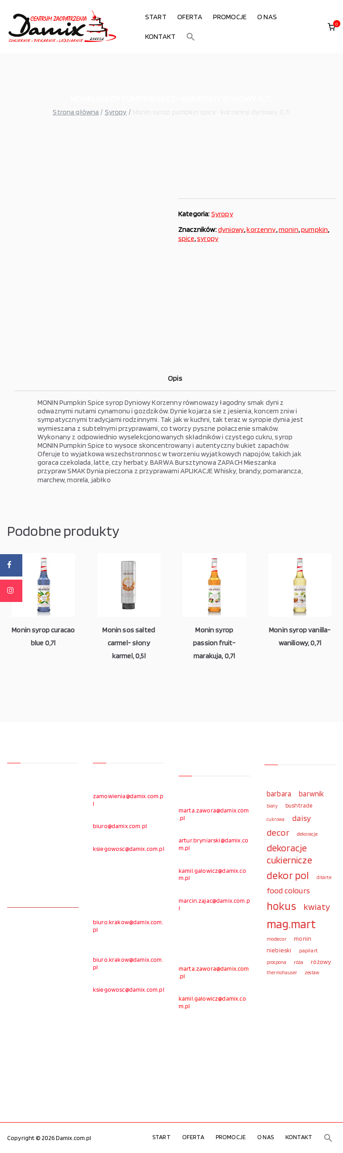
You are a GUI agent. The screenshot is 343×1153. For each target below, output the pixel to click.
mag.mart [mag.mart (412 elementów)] (291, 924)
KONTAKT (160, 36)
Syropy (116, 112)
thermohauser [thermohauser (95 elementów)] (282, 973)
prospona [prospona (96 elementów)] (276, 962)
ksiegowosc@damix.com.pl (128, 848)
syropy (207, 238)
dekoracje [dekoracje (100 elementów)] (307, 834)
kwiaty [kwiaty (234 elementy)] (317, 906)
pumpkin (314, 229)
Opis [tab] (175, 378)
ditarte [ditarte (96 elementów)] (324, 877)
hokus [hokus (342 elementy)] (281, 906)
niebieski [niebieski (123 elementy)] (279, 950)
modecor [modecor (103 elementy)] (276, 939)
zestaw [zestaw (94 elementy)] (312, 973)
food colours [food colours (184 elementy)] (288, 890)
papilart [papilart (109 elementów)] (308, 950)
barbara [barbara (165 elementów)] (279, 793)
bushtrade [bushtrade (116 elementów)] (298, 805)
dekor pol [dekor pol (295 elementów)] (288, 875)
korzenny (261, 229)
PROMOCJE (230, 17)
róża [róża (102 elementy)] (298, 962)
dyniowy (231, 229)
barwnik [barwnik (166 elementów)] (311, 793)
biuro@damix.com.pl (120, 825)
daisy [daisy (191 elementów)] (301, 818)
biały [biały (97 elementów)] (272, 806)
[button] (190, 36)
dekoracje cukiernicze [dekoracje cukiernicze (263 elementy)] (289, 853)
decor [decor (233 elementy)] (278, 832)
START (156, 17)
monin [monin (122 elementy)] (302, 938)
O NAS (267, 17)
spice (186, 238)
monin (288, 229)
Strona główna (76, 112)
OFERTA (189, 17)
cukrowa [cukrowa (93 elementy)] (275, 819)
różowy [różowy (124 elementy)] (321, 961)
